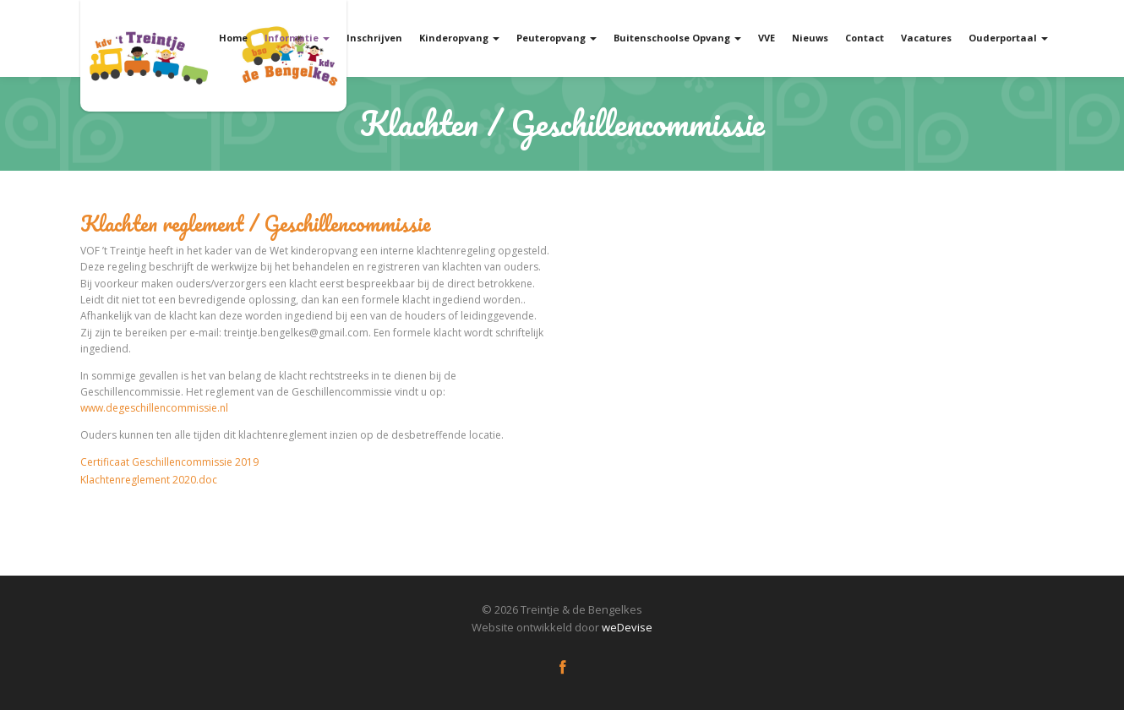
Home (233, 37)
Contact (864, 37)
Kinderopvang (459, 37)
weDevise (627, 627)
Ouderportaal (1008, 37)
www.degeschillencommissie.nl (154, 408)
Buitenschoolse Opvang (677, 37)
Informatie (297, 37)
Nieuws (810, 37)
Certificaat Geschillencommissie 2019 (169, 462)
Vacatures (926, 37)
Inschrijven (374, 37)
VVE (766, 37)
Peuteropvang (556, 37)
